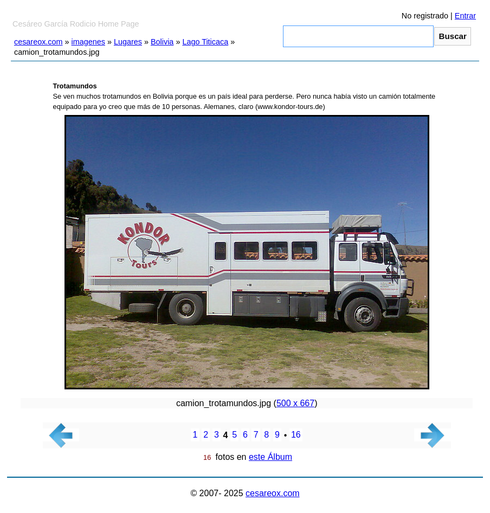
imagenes (88, 41)
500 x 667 (295, 403)
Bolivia (162, 41)
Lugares (128, 41)
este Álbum (270, 456)
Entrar (465, 15)
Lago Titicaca (205, 41)
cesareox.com (38, 41)
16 (296, 435)
